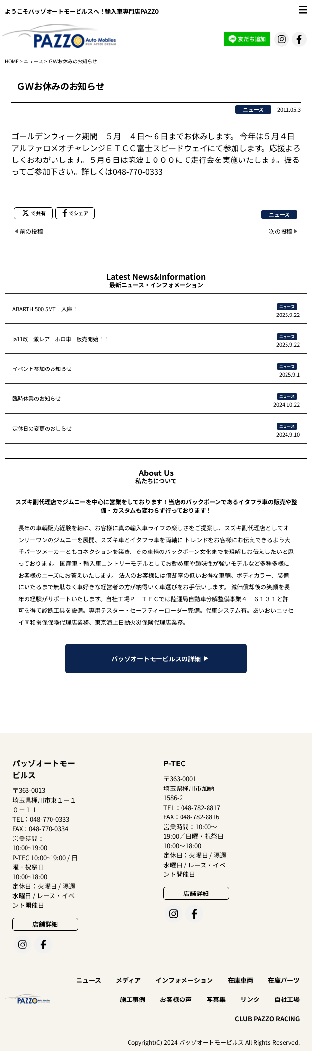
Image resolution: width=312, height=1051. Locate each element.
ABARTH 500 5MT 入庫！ (45, 309)
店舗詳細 (45, 924)
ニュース (33, 61)
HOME (12, 61)
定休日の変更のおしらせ (42, 428)
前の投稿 (31, 231)
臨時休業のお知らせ (36, 398)
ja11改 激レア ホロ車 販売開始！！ (60, 338)
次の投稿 (280, 231)
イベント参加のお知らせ (42, 368)
